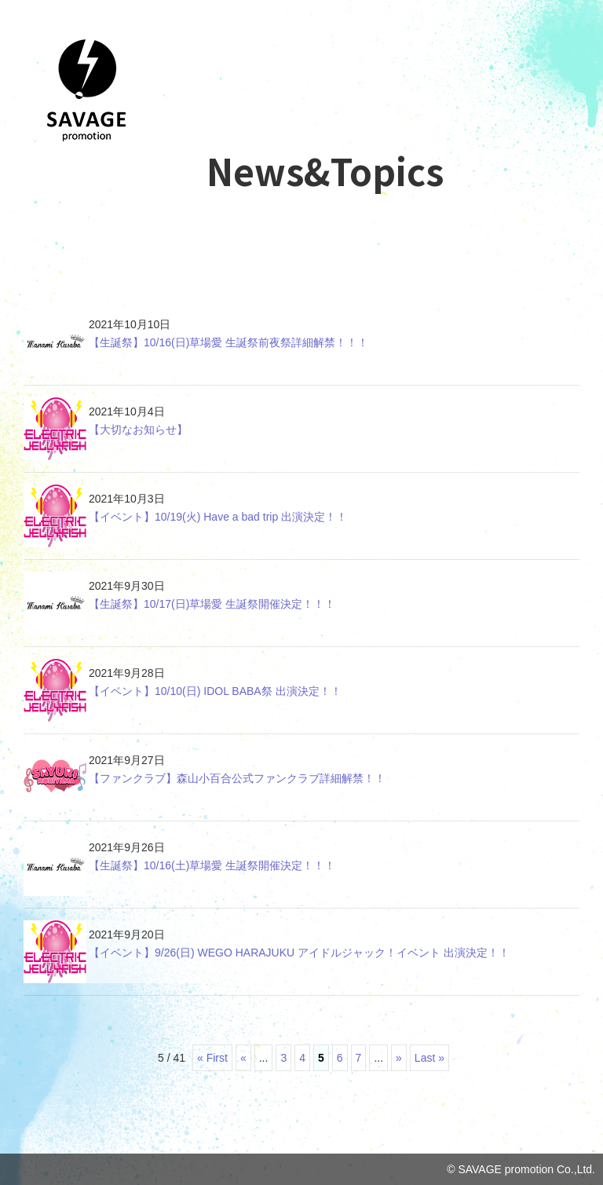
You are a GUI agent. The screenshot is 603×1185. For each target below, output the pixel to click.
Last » (429, 1058)
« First (212, 1058)
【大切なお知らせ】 (138, 429)
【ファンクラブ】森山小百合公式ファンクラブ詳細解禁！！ (237, 778)
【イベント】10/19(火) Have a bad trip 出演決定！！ (218, 516)
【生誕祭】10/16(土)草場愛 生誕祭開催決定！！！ (212, 865)
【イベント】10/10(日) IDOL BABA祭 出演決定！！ (215, 691)
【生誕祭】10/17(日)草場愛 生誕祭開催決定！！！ (212, 604)
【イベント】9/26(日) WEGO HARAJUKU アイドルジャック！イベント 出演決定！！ (299, 952)
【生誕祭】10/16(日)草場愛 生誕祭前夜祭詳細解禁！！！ (228, 342)
